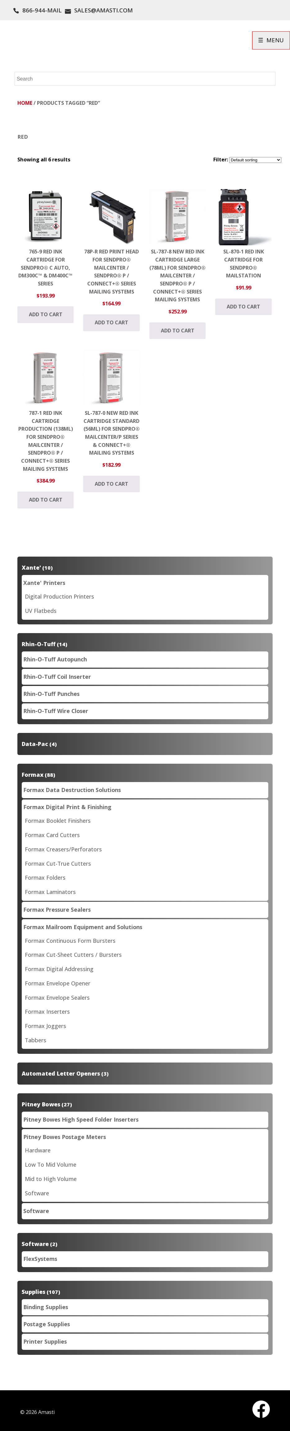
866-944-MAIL (42, 10)
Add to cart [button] (45, 314)
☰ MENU (271, 40)
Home (24, 103)
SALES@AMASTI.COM (103, 10)
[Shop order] (255, 160)
